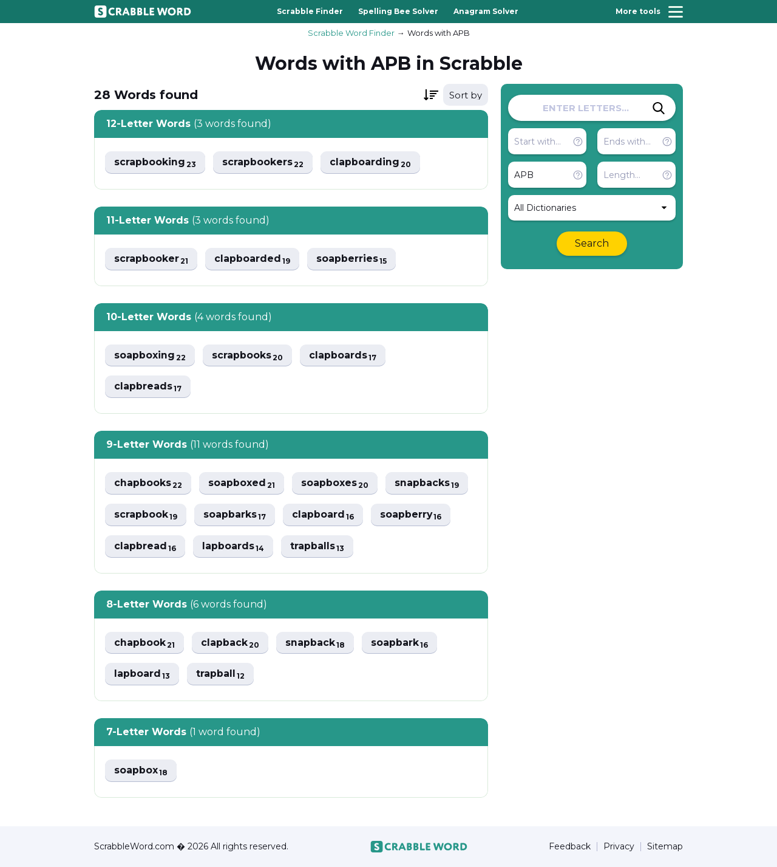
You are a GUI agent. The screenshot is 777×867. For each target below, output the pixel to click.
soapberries (352, 259)
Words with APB (438, 33)
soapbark (401, 643)
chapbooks (148, 484)
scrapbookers (264, 162)
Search (592, 243)
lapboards (234, 547)
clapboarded (253, 259)
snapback (317, 643)
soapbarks (235, 515)
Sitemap (665, 846)
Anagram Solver (485, 11)
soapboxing (150, 355)
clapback (231, 643)
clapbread (145, 547)
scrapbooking (155, 162)
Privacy (618, 846)
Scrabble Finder (310, 11)
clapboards (344, 355)
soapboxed (242, 484)
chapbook (144, 643)
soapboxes (336, 484)
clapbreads (148, 387)
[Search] (659, 108)
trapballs (318, 547)
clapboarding (372, 162)
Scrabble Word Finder (351, 33)
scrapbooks (248, 355)
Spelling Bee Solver (398, 11)
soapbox (141, 772)
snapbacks (428, 484)
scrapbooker (151, 259)
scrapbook (146, 515)
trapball (221, 675)
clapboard (324, 515)
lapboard (142, 675)
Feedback (570, 846)
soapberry (413, 515)
